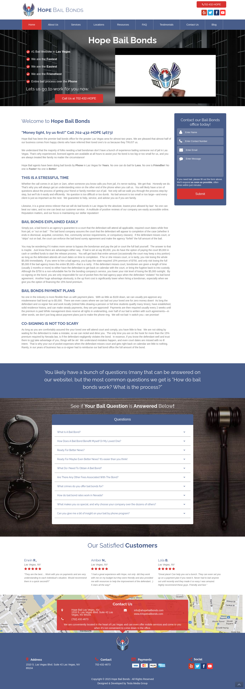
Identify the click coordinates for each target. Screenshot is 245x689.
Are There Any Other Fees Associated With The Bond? (88, 477)
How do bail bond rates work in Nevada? (80, 495)
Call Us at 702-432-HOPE (79, 98)
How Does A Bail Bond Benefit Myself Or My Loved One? (89, 441)
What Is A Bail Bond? (69, 432)
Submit (200, 194)
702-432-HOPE (212, 4)
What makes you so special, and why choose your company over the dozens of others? (106, 504)
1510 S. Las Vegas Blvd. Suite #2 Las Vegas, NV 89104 (92, 613)
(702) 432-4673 (79, 619)
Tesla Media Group (137, 683)
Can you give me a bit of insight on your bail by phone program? (93, 513)
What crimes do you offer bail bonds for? (80, 486)
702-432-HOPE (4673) (94, 132)
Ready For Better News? (71, 450)
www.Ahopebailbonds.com (148, 613)
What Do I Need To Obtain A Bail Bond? (79, 468)
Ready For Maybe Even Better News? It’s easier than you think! (92, 459)
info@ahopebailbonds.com (148, 610)
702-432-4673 (103, 664)
